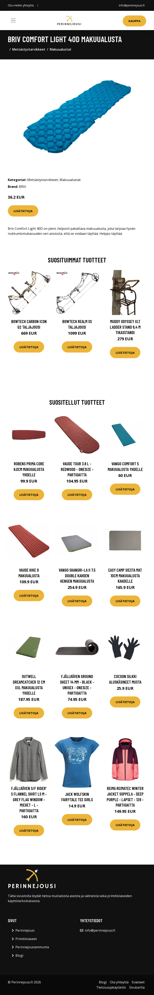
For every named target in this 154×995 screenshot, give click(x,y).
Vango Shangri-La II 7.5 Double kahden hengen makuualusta (77, 575)
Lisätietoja (23, 211)
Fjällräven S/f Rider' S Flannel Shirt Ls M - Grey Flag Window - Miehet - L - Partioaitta (29, 799)
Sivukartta (137, 987)
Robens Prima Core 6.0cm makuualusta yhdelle (29, 469)
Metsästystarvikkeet (28, 49)
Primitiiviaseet (26, 939)
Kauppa (134, 21)
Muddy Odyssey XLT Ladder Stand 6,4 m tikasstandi (125, 327)
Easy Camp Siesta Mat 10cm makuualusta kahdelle (125, 575)
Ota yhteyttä (119, 982)
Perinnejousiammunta (32, 947)
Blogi (19, 955)
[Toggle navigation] (13, 20)
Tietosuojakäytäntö (111, 987)
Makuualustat (60, 49)
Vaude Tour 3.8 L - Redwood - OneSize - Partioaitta (77, 469)
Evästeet (138, 982)
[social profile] (38, 5)
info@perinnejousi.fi (132, 5)
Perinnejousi (24, 930)
